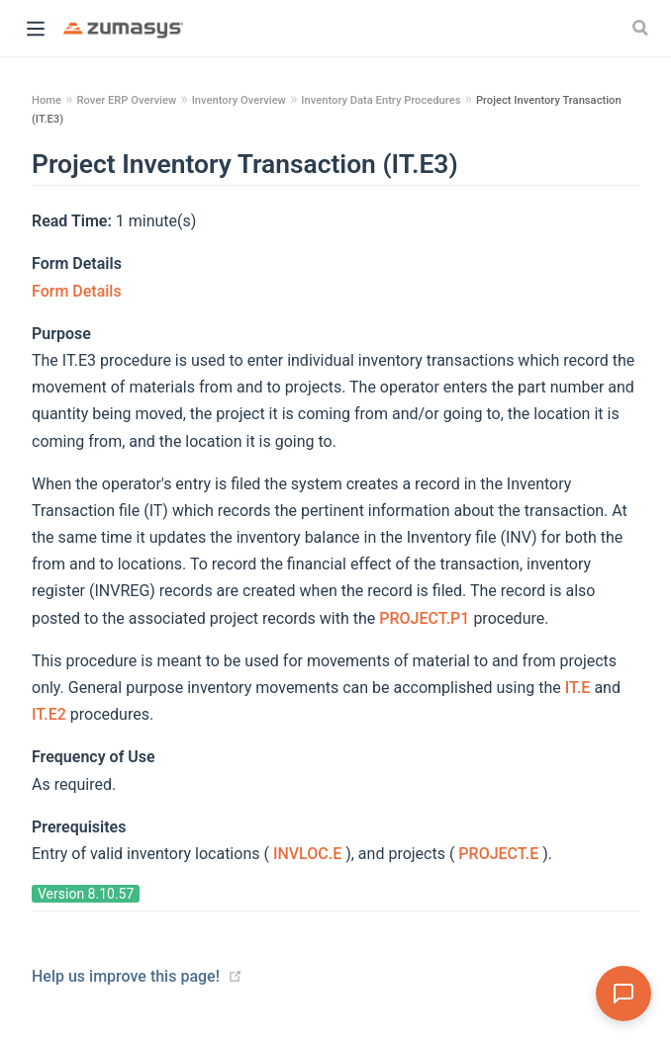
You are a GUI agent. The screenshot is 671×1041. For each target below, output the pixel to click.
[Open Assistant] (623, 993)
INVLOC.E (309, 853)
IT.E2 (51, 714)
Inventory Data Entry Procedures (380, 100)
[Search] (642, 27)
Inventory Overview (239, 100)
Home (46, 100)
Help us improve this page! (126, 976)
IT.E (580, 687)
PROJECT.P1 (426, 618)
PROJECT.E (500, 853)
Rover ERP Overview (126, 100)
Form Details (77, 291)
